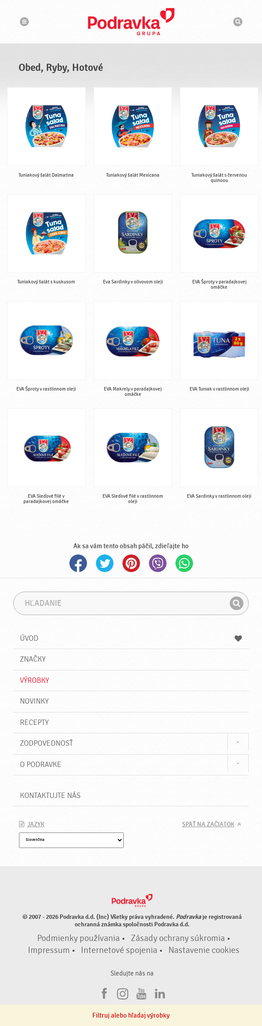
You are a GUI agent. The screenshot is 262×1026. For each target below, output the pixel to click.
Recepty (34, 722)
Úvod (131, 638)
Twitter (105, 563)
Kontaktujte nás (50, 795)
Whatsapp (184, 563)
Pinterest (131, 563)
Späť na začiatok (208, 824)
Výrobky (34, 680)
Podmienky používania (78, 938)
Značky (33, 659)
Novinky (34, 701)
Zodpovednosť (46, 743)
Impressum (49, 950)
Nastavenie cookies (203, 950)
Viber (158, 563)
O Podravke (40, 764)
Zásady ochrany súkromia (178, 938)
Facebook (78, 563)
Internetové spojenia (119, 950)
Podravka (131, 21)
